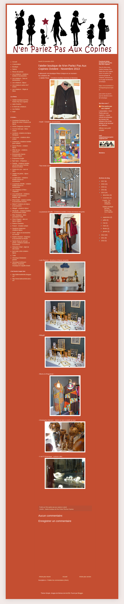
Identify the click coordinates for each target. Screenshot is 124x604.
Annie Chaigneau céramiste (21, 126)
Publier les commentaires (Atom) (58, 580)
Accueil (65, 577)
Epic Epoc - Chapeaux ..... (20, 161)
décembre (106, 195)
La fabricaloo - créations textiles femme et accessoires (20, 179)
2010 (103, 241)
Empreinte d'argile (18, 158)
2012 (103, 235)
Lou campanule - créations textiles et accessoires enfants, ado (20, 195)
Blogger (80, 593)
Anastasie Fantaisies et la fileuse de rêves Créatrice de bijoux (21, 122)
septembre (106, 217)
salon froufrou (16, 104)
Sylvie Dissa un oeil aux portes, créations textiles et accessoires (21, 242)
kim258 (67, 593)
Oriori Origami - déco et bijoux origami (19, 220)
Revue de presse (17, 72)
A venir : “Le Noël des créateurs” (107, 202)
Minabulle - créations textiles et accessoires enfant (21, 211)
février (105, 228)
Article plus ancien (85, 577)
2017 (103, 181)
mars (105, 226)
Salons (14, 69)
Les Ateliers (16, 109)
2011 (103, 238)
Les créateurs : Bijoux (19, 83)
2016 (103, 184)
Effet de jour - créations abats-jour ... (19, 151)
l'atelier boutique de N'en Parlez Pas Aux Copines (59, 509)
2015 (103, 187)
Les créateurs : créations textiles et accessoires (20, 75)
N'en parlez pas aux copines (106, 107)
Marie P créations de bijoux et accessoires (21, 205)
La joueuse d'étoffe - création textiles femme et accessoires (21, 185)
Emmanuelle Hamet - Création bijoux (19, 155)
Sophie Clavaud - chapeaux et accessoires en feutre (21, 237)
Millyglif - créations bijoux (20, 208)
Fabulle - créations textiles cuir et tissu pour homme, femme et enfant (20, 165)
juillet (105, 220)
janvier (105, 231)
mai (104, 223)
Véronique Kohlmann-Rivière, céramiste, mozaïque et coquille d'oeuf (21, 264)
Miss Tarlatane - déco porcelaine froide (19, 216)
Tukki (14, 255)
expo (14, 111)
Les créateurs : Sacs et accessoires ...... (19, 79)
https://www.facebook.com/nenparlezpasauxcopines (106, 88)
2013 (103, 192)
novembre (106, 198)
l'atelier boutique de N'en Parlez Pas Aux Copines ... (108, 210)
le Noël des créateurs (19, 107)
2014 (103, 190)
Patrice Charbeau (18, 223)
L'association (16, 64)
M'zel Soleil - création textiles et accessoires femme (21, 201)
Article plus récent (44, 577)
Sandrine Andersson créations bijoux (18, 229)
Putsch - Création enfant (20, 226)
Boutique (15, 67)
